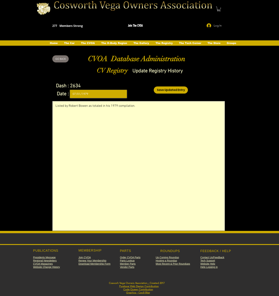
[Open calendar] (121, 93)
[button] (219, 9)
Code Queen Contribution (138, 289)
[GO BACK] (60, 58)
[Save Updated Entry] (171, 90)
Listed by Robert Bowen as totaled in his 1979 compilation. (138, 166)
